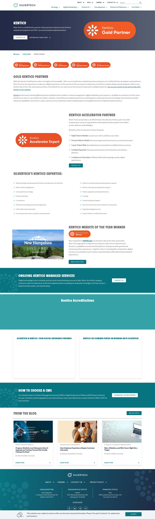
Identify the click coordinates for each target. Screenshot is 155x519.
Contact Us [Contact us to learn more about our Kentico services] (20, 37)
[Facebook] (69, 508)
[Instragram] (80, 508)
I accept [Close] (133, 514)
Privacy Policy (98, 482)
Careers (100, 2)
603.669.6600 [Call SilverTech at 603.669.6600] (77, 502)
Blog (90, 2)
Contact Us (112, 2)
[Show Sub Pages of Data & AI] (90, 7)
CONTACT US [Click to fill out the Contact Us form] (75, 165)
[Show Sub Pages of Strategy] (59, 7)
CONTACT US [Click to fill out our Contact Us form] (119, 280)
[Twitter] (86, 508)
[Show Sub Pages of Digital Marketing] (78, 7)
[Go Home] (24, 5)
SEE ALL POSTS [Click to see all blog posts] (134, 413)
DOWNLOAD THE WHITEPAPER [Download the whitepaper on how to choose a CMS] (124, 395)
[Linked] (75, 508)
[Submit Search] (141, 2)
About (80, 2)
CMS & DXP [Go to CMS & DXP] (27, 54)
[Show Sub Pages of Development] (106, 7)
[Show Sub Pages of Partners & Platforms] (128, 7)
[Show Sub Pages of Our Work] (141, 7)
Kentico (16, 95)
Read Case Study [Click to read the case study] (77, 262)
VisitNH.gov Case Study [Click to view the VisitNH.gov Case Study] (40, 38)
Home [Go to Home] (17, 54)
